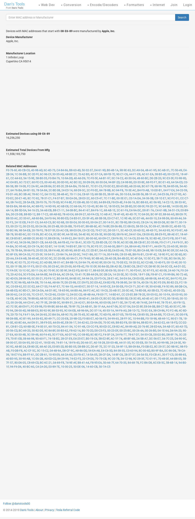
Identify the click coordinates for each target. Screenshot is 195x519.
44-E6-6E (58, 322)
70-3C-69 (108, 322)
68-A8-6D (55, 214)
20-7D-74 (16, 314)
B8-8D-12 (29, 214)
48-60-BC (143, 178)
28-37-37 (129, 354)
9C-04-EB (70, 310)
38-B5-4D (160, 174)
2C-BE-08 (54, 190)
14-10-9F (59, 246)
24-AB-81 (86, 306)
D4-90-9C (180, 338)
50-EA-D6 (71, 198)
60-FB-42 (78, 266)
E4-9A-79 (84, 262)
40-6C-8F (96, 262)
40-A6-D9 (79, 178)
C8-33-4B (125, 254)
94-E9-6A (54, 274)
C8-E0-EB (138, 278)
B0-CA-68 (143, 250)
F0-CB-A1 (155, 354)
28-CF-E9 (66, 338)
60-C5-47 (96, 198)
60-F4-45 (45, 334)
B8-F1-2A (122, 246)
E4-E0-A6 (118, 250)
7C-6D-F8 (105, 314)
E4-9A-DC (135, 210)
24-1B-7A (134, 282)
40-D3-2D (178, 290)
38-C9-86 (159, 310)
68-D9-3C (79, 190)
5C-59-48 (32, 334)
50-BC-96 (12, 230)
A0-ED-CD (50, 358)
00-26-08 (16, 302)
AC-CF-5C (30, 350)
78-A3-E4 (68, 214)
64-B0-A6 (76, 290)
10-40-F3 (159, 262)
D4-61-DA (135, 234)
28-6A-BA (71, 186)
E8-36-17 (70, 322)
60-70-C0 (54, 326)
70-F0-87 (78, 226)
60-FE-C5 (37, 182)
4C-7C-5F (11, 306)
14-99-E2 (66, 238)
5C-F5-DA (29, 274)
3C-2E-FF (33, 174)
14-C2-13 (167, 202)
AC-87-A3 (12, 242)
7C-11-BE (109, 198)
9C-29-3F (138, 358)
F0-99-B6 (169, 274)
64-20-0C (74, 254)
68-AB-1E (109, 210)
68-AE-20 (45, 346)
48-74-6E (142, 302)
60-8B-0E (29, 326)
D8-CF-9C (68, 350)
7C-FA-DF (11, 270)
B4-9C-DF (168, 250)
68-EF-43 (79, 250)
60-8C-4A (20, 322)
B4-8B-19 (71, 262)
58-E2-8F (104, 338)
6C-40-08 (161, 270)
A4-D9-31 (33, 322)
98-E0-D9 (75, 230)
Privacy (49, 510)
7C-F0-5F (92, 178)
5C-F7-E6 (58, 334)
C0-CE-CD (88, 230)
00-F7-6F (180, 238)
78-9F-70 (74, 306)
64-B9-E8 (104, 202)
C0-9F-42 (151, 254)
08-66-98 (28, 338)
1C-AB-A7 (106, 214)
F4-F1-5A (28, 314)
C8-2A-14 (147, 222)
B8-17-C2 (42, 214)
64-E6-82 (37, 318)
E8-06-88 (116, 226)
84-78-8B (105, 190)
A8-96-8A (83, 310)
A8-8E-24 (20, 346)
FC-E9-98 (36, 306)
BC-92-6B (58, 222)
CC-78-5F (114, 242)
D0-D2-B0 (159, 334)
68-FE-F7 (151, 182)
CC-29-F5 (83, 282)
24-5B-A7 (142, 338)
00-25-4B (53, 226)
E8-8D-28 (101, 242)
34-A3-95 (164, 230)
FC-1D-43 (88, 206)
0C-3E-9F (61, 270)
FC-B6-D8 (146, 362)
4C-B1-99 (25, 318)
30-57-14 (92, 286)
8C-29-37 (160, 346)
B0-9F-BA (157, 350)
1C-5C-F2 (149, 258)
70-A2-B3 (83, 174)
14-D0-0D (177, 206)
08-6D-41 (84, 298)
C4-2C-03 (24, 294)
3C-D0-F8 (181, 314)
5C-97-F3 (148, 270)
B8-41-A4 (83, 362)
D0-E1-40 (20, 198)
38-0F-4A (113, 194)
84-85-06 (172, 186)
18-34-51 (49, 254)
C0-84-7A (62, 254)
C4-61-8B (161, 210)
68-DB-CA (181, 286)
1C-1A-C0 (130, 238)
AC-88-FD (37, 206)
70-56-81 (83, 186)
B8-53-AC (12, 218)
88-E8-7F (181, 214)
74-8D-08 (140, 290)
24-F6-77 (121, 334)
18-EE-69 (49, 342)
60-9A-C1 (72, 258)
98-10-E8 (156, 250)
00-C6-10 (109, 262)
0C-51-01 (71, 298)
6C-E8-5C (159, 362)
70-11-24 (75, 194)
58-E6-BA (12, 206)
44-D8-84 (46, 186)
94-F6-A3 (121, 310)
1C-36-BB (20, 174)
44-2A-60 (66, 354)
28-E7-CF (141, 266)
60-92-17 (86, 270)
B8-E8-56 (54, 238)
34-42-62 (83, 322)
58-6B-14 (171, 362)
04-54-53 (142, 354)
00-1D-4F (172, 262)
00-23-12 (16, 226)
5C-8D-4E (155, 238)
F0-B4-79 (54, 178)
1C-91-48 (79, 326)
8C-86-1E (101, 206)
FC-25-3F (36, 254)
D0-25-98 (70, 282)
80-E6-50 (110, 270)
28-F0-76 (41, 202)
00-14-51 (108, 222)
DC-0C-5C (46, 258)
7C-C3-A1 (169, 314)
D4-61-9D (100, 170)
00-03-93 (177, 294)
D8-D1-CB (37, 242)
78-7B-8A (16, 250)
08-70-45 (79, 314)
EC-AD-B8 (46, 262)
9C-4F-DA (136, 258)
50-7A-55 (150, 342)
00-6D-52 (139, 230)
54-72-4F (129, 302)
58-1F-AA (99, 306)
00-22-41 (36, 342)
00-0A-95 (24, 342)
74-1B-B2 (54, 338)
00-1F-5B (16, 266)
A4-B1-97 (104, 178)
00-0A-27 (96, 222)
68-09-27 (80, 214)
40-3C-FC (175, 306)
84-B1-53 (29, 190)
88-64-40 (134, 246)
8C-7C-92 (33, 198)
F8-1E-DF (91, 266)
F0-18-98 (151, 318)
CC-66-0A (76, 206)
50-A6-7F (108, 362)
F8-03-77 (101, 294)
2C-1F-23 (109, 346)
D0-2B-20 (155, 178)
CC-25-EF (127, 294)
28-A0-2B (110, 258)
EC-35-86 (152, 242)
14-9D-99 (50, 206)
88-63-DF (98, 270)
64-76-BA (16, 190)
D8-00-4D (20, 310)
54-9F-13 (121, 346)
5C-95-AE (20, 246)
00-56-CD (11, 330)
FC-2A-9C (33, 186)
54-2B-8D (126, 206)
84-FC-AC (89, 290)
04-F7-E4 (169, 190)
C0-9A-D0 (96, 322)
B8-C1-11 (59, 210)
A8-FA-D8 (32, 282)
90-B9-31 (67, 302)
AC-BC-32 (76, 182)
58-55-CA (142, 226)
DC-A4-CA (181, 250)
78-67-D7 (133, 334)
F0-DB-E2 (147, 346)
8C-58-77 (172, 222)
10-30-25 (66, 366)
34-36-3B (148, 198)
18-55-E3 (113, 206)
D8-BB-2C (84, 346)
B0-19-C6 (91, 338)
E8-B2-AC (118, 326)
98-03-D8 (159, 222)
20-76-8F (143, 326)
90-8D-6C (20, 234)
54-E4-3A (125, 278)
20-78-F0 (37, 230)
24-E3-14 (67, 190)
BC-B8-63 (142, 202)
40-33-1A (108, 310)
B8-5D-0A (20, 210)
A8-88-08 (151, 278)
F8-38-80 (121, 282)
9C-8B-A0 (97, 258)
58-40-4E (33, 258)
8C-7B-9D (121, 222)
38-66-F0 (29, 250)
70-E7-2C (101, 230)
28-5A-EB (28, 202)
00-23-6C (53, 266)
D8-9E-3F (154, 266)
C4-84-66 (62, 170)
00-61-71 (123, 270)
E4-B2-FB (109, 282)
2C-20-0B (59, 258)
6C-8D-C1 (24, 290)
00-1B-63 (173, 298)
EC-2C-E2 (29, 286)
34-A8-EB (46, 210)
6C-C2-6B (147, 262)
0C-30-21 (37, 278)
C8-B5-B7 (16, 238)
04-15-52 (50, 194)
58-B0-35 (41, 178)
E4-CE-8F (137, 306)
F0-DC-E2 (109, 186)
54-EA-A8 (94, 350)
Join (174, 5)
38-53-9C (180, 202)
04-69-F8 (58, 362)
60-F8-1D (179, 302)
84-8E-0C (75, 278)
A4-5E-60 (71, 234)
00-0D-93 (62, 182)
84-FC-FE (176, 278)
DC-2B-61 (41, 354)
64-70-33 (120, 362)
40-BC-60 (28, 366)
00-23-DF (112, 330)
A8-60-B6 (37, 218)
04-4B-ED (11, 290)
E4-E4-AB (21, 258)
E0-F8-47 (79, 354)
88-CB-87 (140, 242)
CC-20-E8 (62, 318)
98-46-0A (24, 206)
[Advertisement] (97, 100)
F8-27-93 (175, 194)
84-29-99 (63, 358)
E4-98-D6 (163, 218)
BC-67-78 (147, 186)
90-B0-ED (62, 218)
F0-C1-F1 (165, 242)
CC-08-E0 (129, 226)
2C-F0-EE (92, 190)
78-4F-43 (118, 214)
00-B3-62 (62, 330)
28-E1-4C (112, 278)
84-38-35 (119, 350)
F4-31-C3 (32, 222)
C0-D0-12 (63, 294)
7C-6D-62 (166, 290)
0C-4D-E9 (12, 278)
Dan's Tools (14, 4)
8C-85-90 (67, 250)
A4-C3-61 (29, 302)
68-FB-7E (109, 174)
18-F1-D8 (144, 274)
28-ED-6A (156, 326)
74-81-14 (61, 342)
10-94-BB (138, 318)
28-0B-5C (54, 302)
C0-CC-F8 (92, 326)
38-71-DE (162, 258)
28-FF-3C (125, 318)
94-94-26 (87, 278)
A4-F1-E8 (134, 174)
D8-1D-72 (133, 310)
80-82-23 (172, 282)
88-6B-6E (91, 226)
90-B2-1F (41, 238)
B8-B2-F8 (121, 322)
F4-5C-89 (168, 286)
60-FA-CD (93, 214)
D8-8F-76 (172, 334)
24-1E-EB (20, 222)
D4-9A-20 (176, 330)
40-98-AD (36, 170)
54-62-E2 (159, 322)
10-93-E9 (54, 354)
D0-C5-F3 (100, 330)
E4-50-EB (117, 286)
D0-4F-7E (96, 346)
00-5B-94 (134, 322)
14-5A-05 (91, 354)
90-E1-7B (176, 318)
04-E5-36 (163, 194)
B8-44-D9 (92, 274)
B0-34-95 (62, 278)
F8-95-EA (96, 362)
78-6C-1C (37, 194)
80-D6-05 (20, 362)
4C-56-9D (155, 202)
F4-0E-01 (41, 326)
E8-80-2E (32, 346)
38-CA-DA (38, 290)
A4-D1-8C (51, 290)
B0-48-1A (112, 170)
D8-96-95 (24, 278)
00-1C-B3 (92, 202)
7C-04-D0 (143, 214)
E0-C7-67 (113, 218)
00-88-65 (180, 354)
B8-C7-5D (162, 306)
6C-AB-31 (164, 170)
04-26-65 (41, 314)
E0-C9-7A (33, 246)
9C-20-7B (113, 358)
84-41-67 (84, 210)
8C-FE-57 (96, 246)
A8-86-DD (81, 350)
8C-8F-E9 (11, 254)
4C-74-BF (103, 226)
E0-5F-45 (88, 218)
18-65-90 (63, 290)
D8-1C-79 (84, 246)
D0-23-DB (17, 214)
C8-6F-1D (87, 194)
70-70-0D (53, 202)
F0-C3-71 (130, 286)
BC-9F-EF (156, 214)
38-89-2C (167, 226)
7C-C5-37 (37, 294)
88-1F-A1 (151, 194)
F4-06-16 (129, 202)
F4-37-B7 (58, 198)
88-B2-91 (147, 322)
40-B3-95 (11, 358)
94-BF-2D (114, 182)
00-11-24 (36, 270)
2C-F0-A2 (33, 262)
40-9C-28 (20, 298)
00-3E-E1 (122, 198)
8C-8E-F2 (96, 334)
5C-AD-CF (126, 230)
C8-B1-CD (16, 326)
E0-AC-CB (62, 230)
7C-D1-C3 (96, 186)
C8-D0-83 (148, 234)
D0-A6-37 (86, 342)
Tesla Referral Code (68, 510)
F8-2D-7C (151, 206)
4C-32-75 (20, 262)
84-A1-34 (67, 326)
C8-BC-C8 (129, 266)
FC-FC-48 (172, 310)
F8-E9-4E (117, 202)
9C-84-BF (50, 330)
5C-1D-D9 (131, 274)
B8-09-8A (134, 346)
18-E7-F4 (16, 354)
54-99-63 (113, 318)
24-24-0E (175, 342)
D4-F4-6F (154, 302)
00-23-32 (28, 226)
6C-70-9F (49, 270)
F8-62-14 (75, 330)
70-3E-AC (130, 190)
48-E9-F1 (24, 306)
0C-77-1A (100, 254)
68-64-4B (61, 306)
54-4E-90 (84, 234)
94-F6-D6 (15, 366)
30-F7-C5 (168, 354)
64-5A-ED (177, 182)
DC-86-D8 (170, 350)
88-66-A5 (168, 214)
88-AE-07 (173, 234)
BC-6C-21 (46, 362)
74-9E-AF (70, 362)
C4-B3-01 (75, 218)
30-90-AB (24, 358)
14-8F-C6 (117, 354)
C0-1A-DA (135, 198)
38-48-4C (62, 194)
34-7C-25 (167, 338)
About (39, 510)
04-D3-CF (96, 298)
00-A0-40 (50, 182)
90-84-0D (103, 266)
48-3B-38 (100, 218)
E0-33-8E (139, 182)
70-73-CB (101, 358)
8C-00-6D (144, 350)
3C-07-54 (124, 306)
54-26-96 (24, 242)
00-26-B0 (150, 330)
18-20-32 (134, 262)
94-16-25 (33, 210)
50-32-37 (87, 170)
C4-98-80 (126, 182)
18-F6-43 (74, 342)
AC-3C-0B (127, 242)
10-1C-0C (24, 270)
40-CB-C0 (24, 170)
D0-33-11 (113, 230)
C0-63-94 (131, 350)
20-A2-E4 (16, 274)
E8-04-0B (149, 306)
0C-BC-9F (59, 234)
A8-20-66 (134, 186)
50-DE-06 (79, 366)
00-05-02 (152, 294)
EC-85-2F (58, 186)
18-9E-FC (163, 254)
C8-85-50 (143, 314)
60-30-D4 (101, 182)
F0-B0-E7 (88, 318)
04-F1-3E (117, 302)
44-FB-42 (63, 242)
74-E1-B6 (87, 254)
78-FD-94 (130, 314)
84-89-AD (131, 326)
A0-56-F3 (100, 318)
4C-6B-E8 (63, 206)
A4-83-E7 (80, 286)
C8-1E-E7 (160, 198)
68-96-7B (160, 186)
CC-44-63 (16, 178)
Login (187, 5)
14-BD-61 (114, 294)
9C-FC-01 (173, 198)
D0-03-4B (112, 342)
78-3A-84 (41, 190)
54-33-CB (146, 334)
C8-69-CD (33, 362)
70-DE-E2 (121, 262)
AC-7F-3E (41, 302)
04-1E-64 (163, 330)
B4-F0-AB (143, 190)
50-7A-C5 (104, 366)
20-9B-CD (75, 318)
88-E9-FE (160, 234)
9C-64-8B (164, 206)
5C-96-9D (20, 282)
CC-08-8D (83, 334)
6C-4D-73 (49, 170)
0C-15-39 (33, 234)
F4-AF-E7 (54, 286)
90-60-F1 (41, 338)
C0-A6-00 (109, 246)
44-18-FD (171, 322)
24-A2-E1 (80, 302)
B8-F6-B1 (138, 254)
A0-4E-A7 (148, 298)
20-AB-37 (115, 290)
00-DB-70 (59, 298)
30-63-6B (155, 286)
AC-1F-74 (116, 338)
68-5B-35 (100, 194)
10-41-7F (80, 274)
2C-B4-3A (54, 314)
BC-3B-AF (24, 194)
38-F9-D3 (46, 322)
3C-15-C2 (42, 350)
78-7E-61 (166, 302)
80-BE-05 (70, 346)
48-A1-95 (151, 170)
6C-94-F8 (117, 190)
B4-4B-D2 (123, 258)
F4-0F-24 (108, 334)
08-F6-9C (122, 234)
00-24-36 (40, 226)
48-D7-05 (117, 314)
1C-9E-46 (125, 218)
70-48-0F (163, 358)
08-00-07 (11, 342)
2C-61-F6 (122, 210)
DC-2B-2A (105, 274)
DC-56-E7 (155, 338)
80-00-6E (91, 238)
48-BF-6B (129, 338)
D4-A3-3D (105, 250)
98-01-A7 (59, 262)
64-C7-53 (41, 286)
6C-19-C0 (102, 290)
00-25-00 (66, 266)
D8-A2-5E (116, 266)
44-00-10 (151, 218)
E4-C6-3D (106, 350)
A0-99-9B (163, 342)
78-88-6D (33, 298)
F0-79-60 (84, 258)
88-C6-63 (134, 222)
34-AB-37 (168, 326)
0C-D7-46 (138, 218)
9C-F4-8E (66, 202)
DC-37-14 (95, 310)
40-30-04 (130, 178)
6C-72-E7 (24, 182)
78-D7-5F (49, 230)
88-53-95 (57, 310)
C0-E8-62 (16, 286)
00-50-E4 (71, 222)
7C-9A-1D (67, 286)
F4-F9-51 (177, 242)
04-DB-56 (138, 194)
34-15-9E (28, 178)
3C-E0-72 (89, 242)
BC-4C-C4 (46, 234)
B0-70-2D (87, 330)
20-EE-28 (41, 250)
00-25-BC (125, 330)
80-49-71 (50, 318)
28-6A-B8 (156, 314)
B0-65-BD (122, 186)
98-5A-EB (24, 230)
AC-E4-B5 (12, 182)
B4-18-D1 (79, 238)
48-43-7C (151, 230)
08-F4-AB (54, 250)
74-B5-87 (71, 246)
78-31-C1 (46, 198)
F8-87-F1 (147, 246)
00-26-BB (66, 226)
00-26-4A (138, 330)
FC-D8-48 (79, 202)
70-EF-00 (130, 250)
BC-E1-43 (164, 182)
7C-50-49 (176, 170)
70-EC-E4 (146, 310)
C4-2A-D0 (41, 366)
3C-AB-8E (92, 314)
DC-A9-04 (138, 170)
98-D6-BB (12, 318)
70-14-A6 (45, 282)
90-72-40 (181, 274)
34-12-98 (126, 358)
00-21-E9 (41, 266)
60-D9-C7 (104, 238)
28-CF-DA (104, 354)
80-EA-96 (92, 302)
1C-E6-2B (37, 358)
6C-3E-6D (176, 254)
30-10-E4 (125, 194)
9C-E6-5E (96, 234)
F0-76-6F (11, 170)
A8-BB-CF (29, 238)
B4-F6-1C (97, 210)
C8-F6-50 (117, 238)
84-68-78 (133, 362)
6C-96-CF (45, 174)
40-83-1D (179, 226)
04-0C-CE (166, 266)
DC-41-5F (142, 286)
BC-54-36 (175, 258)
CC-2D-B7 (92, 250)
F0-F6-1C (50, 278)
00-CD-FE (173, 174)
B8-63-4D (75, 170)
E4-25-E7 (79, 338)
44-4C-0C (163, 278)
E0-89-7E (54, 366)
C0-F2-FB (168, 238)
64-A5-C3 (45, 222)
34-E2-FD (73, 270)
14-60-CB (92, 366)
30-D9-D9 (88, 182)
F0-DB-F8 (16, 350)
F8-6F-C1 (156, 274)
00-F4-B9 (112, 254)
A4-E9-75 (160, 246)
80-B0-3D (122, 298)
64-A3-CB (51, 242)
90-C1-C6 (122, 174)
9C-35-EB (137, 342)
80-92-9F (45, 310)
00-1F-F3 (28, 266)
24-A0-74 (173, 270)
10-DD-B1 (156, 190)
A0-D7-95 (70, 334)
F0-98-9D (180, 178)
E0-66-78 (142, 238)
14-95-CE (105, 286)
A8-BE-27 (71, 174)
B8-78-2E (139, 294)
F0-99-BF (49, 306)
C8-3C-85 (135, 298)
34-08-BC (71, 210)
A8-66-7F (57, 282)
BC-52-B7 (46, 246)
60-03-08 (105, 302)
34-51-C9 (173, 210)
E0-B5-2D (58, 346)
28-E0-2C (84, 198)
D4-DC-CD (76, 294)
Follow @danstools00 (16, 503)
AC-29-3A (67, 274)
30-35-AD (58, 174)
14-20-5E (118, 274)
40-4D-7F (130, 214)
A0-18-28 (99, 342)
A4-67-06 (112, 306)
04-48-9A (55, 350)
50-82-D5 (37, 330)
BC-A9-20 (24, 330)
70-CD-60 (50, 294)
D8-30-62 (11, 294)
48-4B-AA (89, 294)
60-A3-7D (181, 326)
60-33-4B (20, 334)
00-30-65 (83, 222)
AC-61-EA (148, 174)
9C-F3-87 (177, 230)
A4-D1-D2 (179, 266)
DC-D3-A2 (96, 282)
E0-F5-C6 (100, 278)
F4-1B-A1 (76, 242)
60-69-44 (176, 218)
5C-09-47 (154, 226)
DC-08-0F (138, 206)
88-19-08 (20, 186)
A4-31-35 (124, 342)
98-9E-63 (125, 170)
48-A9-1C (164, 318)
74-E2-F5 (75, 358)
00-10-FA (164, 294)
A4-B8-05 (176, 358)
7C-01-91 (151, 358)
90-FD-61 (135, 270)
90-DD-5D (109, 234)
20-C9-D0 (88, 358)
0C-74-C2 (117, 178)
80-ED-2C (105, 326)
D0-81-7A (148, 210)
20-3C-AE (127, 290)
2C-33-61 (24, 218)
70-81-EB (16, 338)
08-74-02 (16, 202)
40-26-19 (147, 282)
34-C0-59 (181, 190)
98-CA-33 (24, 254)
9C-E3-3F (168, 178)
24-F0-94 (50, 218)
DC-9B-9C (173, 346)
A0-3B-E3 (153, 290)
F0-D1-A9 (12, 194)
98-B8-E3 (32, 310)
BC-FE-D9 (160, 282)
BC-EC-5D (109, 298)
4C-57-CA (96, 174)
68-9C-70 (67, 314)
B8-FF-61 (28, 354)
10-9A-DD (67, 178)
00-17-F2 (160, 298)
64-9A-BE (42, 274)
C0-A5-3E (172, 246)
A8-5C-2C (46, 298)
